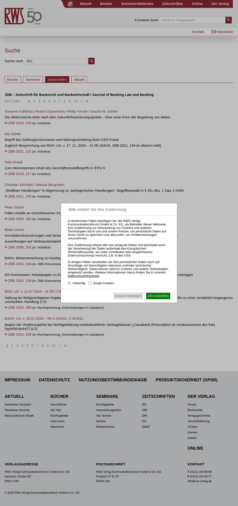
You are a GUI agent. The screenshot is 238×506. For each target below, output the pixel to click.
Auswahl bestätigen (128, 296)
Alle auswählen (158, 296)
